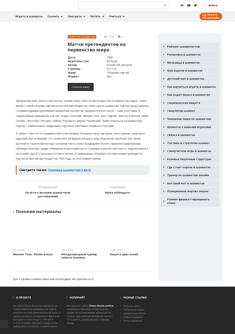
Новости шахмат (133, 317)
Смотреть (75, 16)
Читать (95, 16)
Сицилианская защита (183, 103)
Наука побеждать (117, 192)
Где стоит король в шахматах (189, 167)
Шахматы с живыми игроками (189, 127)
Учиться (115, 16)
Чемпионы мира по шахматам (189, 119)
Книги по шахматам (82, 36)
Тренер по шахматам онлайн (188, 175)
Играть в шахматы (29, 16)
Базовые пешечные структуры (189, 159)
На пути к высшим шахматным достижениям (47, 194)
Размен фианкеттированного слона (188, 201)
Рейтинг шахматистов (183, 46)
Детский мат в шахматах (185, 78)
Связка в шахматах (181, 135)
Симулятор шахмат (181, 111)
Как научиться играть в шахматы (191, 87)
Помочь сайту (131, 306)
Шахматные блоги (134, 313)
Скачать (53, 16)
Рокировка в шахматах (184, 54)
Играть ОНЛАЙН (213, 16)
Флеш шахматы (132, 320)
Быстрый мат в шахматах (185, 183)
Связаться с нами (133, 309)
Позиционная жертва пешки (187, 191)
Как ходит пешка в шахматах (188, 94)
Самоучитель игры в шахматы (189, 151)
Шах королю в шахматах (184, 70)
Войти (213, 5)
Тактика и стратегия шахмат (188, 143)
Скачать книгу (81, 87)
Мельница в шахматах (183, 62)
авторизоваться (82, 279)
